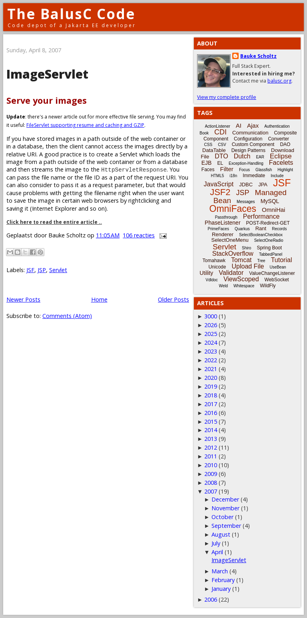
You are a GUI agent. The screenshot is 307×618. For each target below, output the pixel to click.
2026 (210, 325)
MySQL (270, 201)
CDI (220, 132)
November (225, 508)
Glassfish (263, 170)
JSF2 (220, 192)
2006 (210, 599)
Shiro (246, 248)
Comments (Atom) (67, 316)
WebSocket (277, 279)
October (222, 517)
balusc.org (279, 80)
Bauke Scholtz (258, 56)
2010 (210, 465)
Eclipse (281, 156)
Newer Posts (23, 299)
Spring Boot (269, 248)
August (220, 534)
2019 (210, 386)
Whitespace (243, 286)
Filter (226, 169)
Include (277, 176)
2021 (210, 369)
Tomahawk (214, 260)
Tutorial (281, 260)
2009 (210, 474)
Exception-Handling (246, 163)
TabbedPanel (270, 254)
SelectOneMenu (229, 240)
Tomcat (241, 260)
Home (99, 299)
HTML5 (217, 176)
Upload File (247, 266)
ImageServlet (47, 74)
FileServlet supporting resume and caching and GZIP (85, 125)
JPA (262, 185)
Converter (278, 139)
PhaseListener (223, 222)
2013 (210, 438)
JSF (30, 270)
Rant (260, 228)
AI (238, 125)
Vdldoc (211, 280)
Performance (261, 216)
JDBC (246, 185)
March (219, 571)
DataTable (214, 150)
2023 (210, 351)
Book (204, 133)
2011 (210, 456)
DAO (285, 144)
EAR (260, 157)
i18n (233, 176)
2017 (210, 404)
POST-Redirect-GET (268, 223)
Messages (246, 201)
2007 (210, 491)
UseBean (277, 267)
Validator (231, 272)
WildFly (267, 285)
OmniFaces (233, 208)
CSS (208, 144)
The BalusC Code (71, 13)
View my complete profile (226, 97)
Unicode (217, 267)
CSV (222, 144)
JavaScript (219, 184)
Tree (261, 261)
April (217, 552)
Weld (223, 286)
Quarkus (242, 229)
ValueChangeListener (272, 273)
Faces (208, 169)
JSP (42, 270)
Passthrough (226, 217)
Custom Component (253, 144)
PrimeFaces (218, 229)
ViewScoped (241, 279)
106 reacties (139, 235)
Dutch (242, 156)
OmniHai (273, 209)
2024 (210, 342)
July (215, 543)
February (223, 580)
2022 (210, 360)
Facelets (281, 162)
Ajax (253, 125)
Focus (244, 170)
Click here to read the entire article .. (54, 222)
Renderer (222, 234)
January (221, 588)
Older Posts (173, 299)
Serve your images (46, 100)
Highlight (285, 170)
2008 (210, 482)
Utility (206, 273)
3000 (210, 316)
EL (220, 163)
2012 (210, 447)
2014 (210, 430)
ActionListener (217, 126)
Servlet (58, 270)
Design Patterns (248, 150)
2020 (210, 377)
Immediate (254, 175)
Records (279, 229)
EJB (206, 163)
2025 (210, 334)
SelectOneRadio (268, 240)
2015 (210, 421)
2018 (210, 395)
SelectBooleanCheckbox (261, 235)
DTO (221, 156)
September (226, 525)
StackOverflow (232, 253)
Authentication (276, 126)
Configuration (248, 139)
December (225, 499)
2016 (210, 413)
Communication (250, 133)
